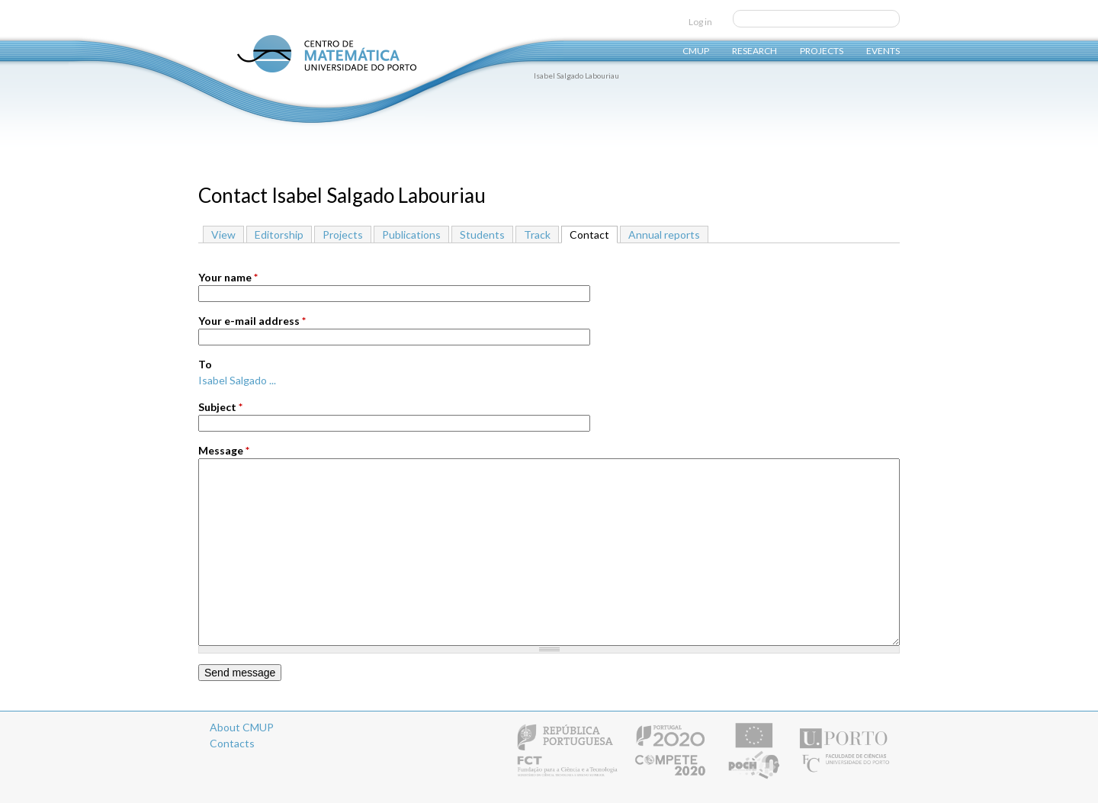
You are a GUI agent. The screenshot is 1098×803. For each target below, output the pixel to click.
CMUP (695, 50)
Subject (220, 406)
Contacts (232, 743)
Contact (594, 233)
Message (223, 450)
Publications (411, 234)
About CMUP (242, 727)
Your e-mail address (252, 320)
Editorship (279, 234)
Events (883, 50)
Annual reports (664, 234)
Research (754, 50)
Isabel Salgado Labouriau (576, 75)
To (205, 364)
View (223, 234)
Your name (228, 277)
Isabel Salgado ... (237, 380)
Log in (700, 21)
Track (537, 234)
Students (482, 234)
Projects (821, 50)
